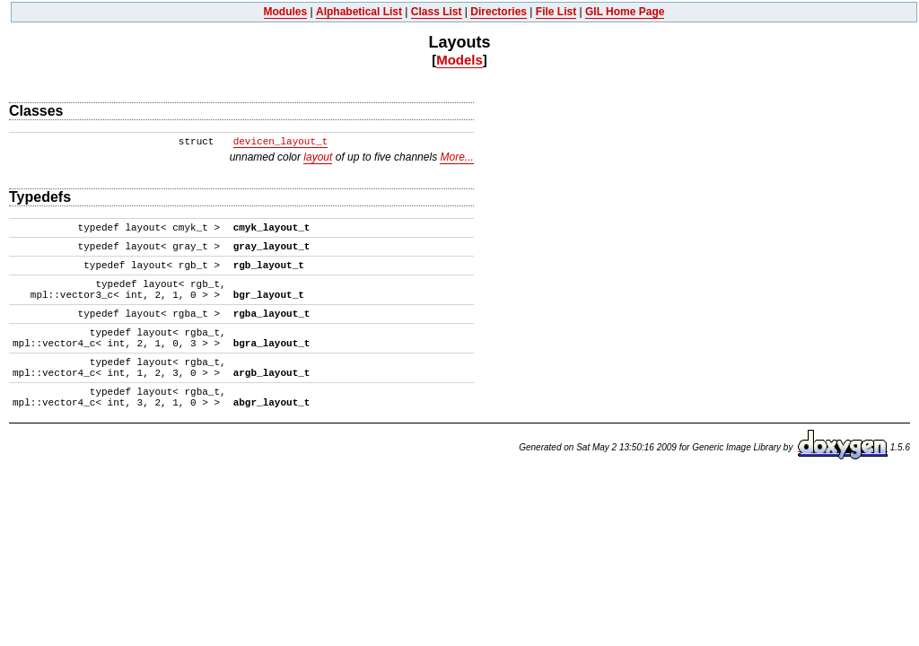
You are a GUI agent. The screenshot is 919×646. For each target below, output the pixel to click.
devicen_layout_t (280, 141)
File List (556, 11)
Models (459, 59)
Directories (498, 11)
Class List (436, 11)
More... (456, 157)
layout (317, 157)
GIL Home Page (624, 11)
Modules (286, 11)
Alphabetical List (359, 11)
